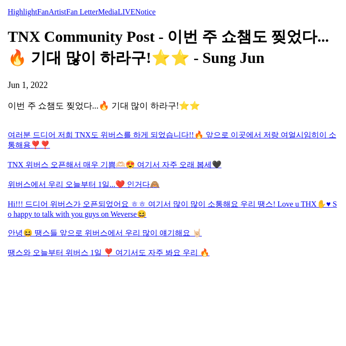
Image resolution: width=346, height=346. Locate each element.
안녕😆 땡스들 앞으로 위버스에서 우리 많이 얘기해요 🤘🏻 (105, 233)
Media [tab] (108, 12)
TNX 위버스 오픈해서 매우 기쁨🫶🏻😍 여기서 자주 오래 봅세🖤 (115, 165)
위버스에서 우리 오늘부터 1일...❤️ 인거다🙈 (84, 184)
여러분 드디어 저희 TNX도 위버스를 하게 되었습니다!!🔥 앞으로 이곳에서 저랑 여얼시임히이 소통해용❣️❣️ (172, 140)
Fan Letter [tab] (82, 12)
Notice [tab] (145, 12)
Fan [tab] (43, 12)
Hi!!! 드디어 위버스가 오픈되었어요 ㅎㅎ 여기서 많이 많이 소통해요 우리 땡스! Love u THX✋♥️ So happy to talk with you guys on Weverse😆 (172, 209)
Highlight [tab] (22, 12)
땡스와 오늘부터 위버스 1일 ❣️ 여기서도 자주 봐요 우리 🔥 (109, 252)
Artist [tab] (57, 12)
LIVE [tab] (126, 12)
